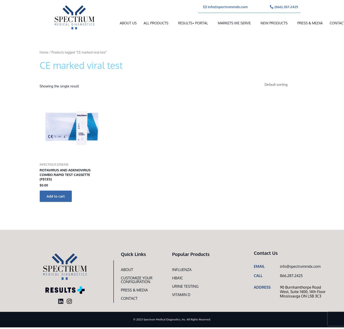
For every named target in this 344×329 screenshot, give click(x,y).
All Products (156, 23)
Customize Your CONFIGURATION (136, 280)
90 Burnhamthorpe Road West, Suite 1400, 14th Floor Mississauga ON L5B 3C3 (303, 291)
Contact (129, 298)
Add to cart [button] (56, 196)
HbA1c (177, 278)
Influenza (182, 269)
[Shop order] (284, 85)
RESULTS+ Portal (193, 23)
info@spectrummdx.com (300, 266)
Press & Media (310, 23)
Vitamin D (181, 294)
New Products (274, 23)
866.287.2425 (291, 275)
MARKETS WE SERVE (234, 23)
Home (44, 52)
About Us (128, 23)
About (127, 269)
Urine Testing (185, 286)
